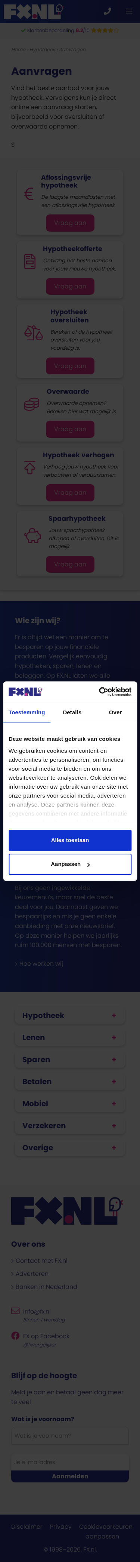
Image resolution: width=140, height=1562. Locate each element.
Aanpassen (70, 864)
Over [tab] (115, 712)
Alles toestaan (70, 840)
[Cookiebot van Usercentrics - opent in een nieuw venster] (99, 692)
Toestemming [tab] (27, 712)
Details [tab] (72, 712)
